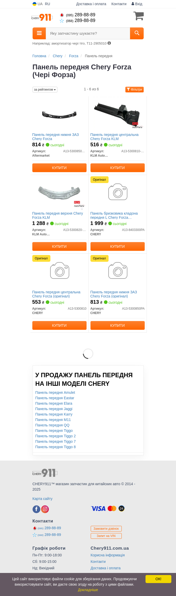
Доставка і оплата (91, 4)
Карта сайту (43, 499)
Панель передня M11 (53, 420)
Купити (59, 168)
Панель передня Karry (54, 414)
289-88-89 (77, 14)
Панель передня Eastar (54, 398)
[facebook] (36, 509)
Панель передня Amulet (55, 392)
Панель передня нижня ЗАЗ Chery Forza (55, 137)
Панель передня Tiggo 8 (55, 447)
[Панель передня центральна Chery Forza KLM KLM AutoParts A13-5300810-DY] (117, 114)
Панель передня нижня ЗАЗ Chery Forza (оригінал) (113, 294)
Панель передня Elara (53, 403)
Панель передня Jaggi (54, 409)
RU (47, 4)
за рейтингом (45, 89)
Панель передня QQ (52, 425)
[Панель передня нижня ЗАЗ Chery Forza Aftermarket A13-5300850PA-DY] (59, 114)
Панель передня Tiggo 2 (55, 436)
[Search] (137, 33)
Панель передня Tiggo (54, 430)
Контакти (118, 4)
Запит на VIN (106, 536)
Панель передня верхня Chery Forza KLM (57, 215)
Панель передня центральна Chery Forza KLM (114, 137)
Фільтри (134, 89)
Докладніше (88, 590)
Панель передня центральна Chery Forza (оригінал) (56, 294)
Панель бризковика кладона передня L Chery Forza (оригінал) (114, 215)
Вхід (137, 4)
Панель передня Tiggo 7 (55, 441)
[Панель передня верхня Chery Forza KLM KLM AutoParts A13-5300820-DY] (59, 192)
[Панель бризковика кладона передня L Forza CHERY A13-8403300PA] (117, 192)
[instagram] (45, 509)
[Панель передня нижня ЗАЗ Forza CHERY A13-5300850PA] (117, 271)
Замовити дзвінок (106, 528)
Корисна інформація (108, 555)
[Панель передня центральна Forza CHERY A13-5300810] (59, 271)
